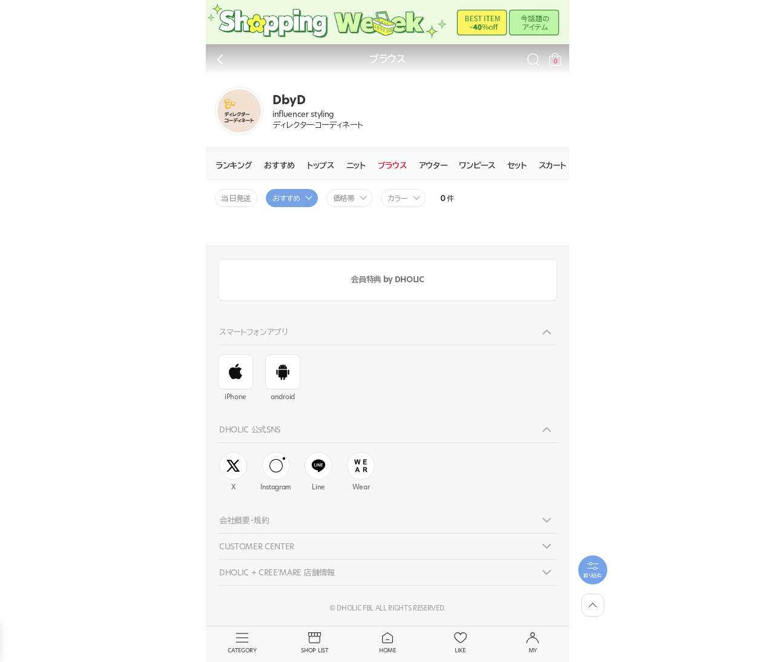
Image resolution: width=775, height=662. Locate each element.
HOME (387, 643)
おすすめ (279, 165)
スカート (552, 165)
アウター (433, 165)
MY (532, 643)
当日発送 (236, 198)
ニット (356, 165)
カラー (398, 198)
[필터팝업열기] (592, 569)
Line (318, 472)
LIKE (460, 643)
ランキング (234, 165)
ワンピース (477, 165)
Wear (361, 472)
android (282, 378)
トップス (320, 165)
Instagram (275, 472)
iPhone (235, 378)
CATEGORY (242, 643)
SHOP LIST (315, 643)
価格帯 (344, 198)
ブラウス (392, 165)
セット (517, 165)
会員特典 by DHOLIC (387, 279)
